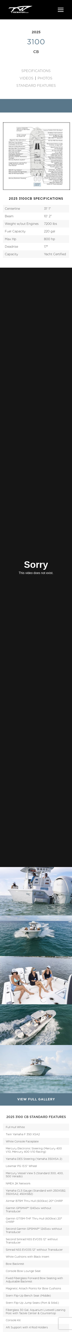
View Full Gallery (36, 1099)
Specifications (36, 71)
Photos (45, 78)
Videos (26, 78)
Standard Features (36, 85)
